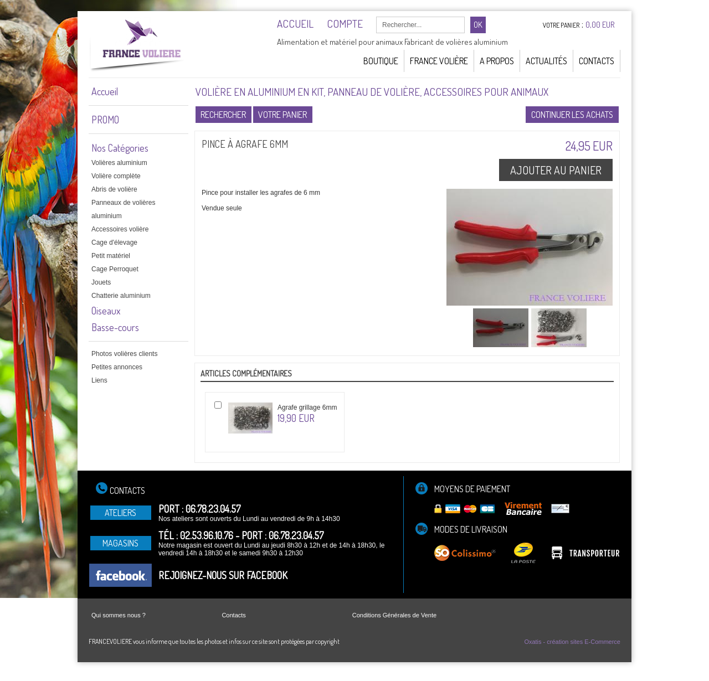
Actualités (546, 60)
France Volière (439, 60)
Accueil (104, 91)
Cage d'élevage (114, 242)
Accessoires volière (119, 229)
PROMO (105, 120)
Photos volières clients (124, 354)
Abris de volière (114, 189)
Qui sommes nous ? (118, 615)
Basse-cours (115, 327)
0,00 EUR (600, 24)
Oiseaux (105, 311)
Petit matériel (110, 256)
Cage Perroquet (114, 269)
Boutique (380, 60)
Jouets (101, 282)
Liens (99, 380)
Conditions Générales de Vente (394, 615)
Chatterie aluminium (121, 296)
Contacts (596, 60)
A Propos (497, 60)
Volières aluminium (119, 163)
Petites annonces (116, 367)
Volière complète (116, 176)
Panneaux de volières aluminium (123, 209)
